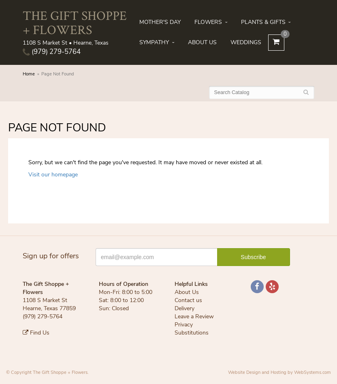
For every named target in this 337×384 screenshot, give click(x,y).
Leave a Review (194, 316)
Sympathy (154, 42)
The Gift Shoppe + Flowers (75, 22)
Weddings (245, 42)
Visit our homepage (53, 174)
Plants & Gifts (263, 22)
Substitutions (192, 333)
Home (29, 74)
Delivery (184, 308)
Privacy (184, 324)
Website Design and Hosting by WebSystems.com (279, 372)
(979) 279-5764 (52, 51)
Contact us (188, 300)
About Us (202, 42)
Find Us (36, 333)
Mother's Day (160, 22)
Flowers (208, 22)
